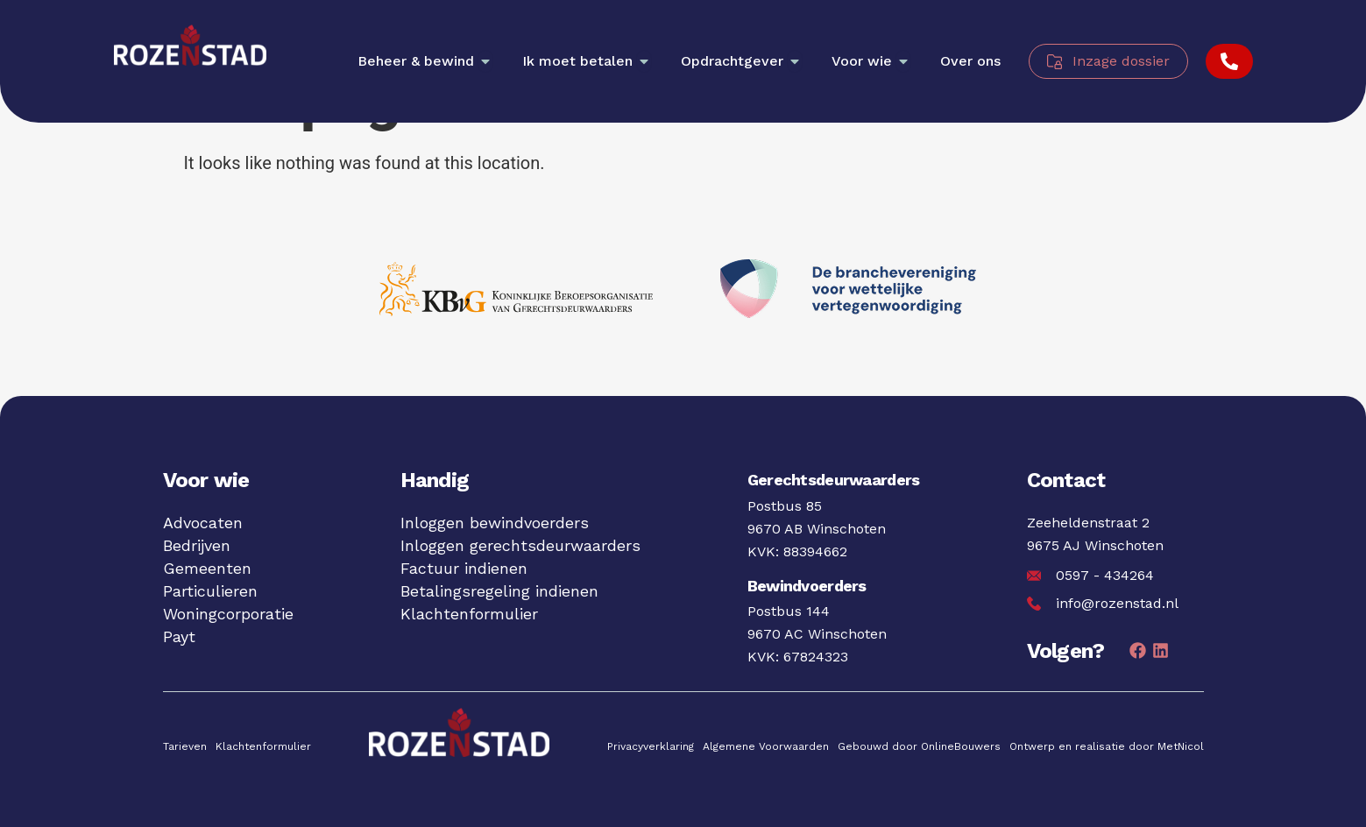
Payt (179, 636)
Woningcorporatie (228, 613)
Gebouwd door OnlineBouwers (919, 746)
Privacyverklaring (650, 746)
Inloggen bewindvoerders (494, 522)
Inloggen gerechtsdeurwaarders (520, 545)
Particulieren (210, 591)
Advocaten (203, 522)
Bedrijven (196, 545)
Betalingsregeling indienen (499, 591)
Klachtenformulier (469, 613)
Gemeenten (207, 568)
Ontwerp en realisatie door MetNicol (1106, 746)
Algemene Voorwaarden (766, 746)
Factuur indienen (463, 568)
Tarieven (185, 746)
